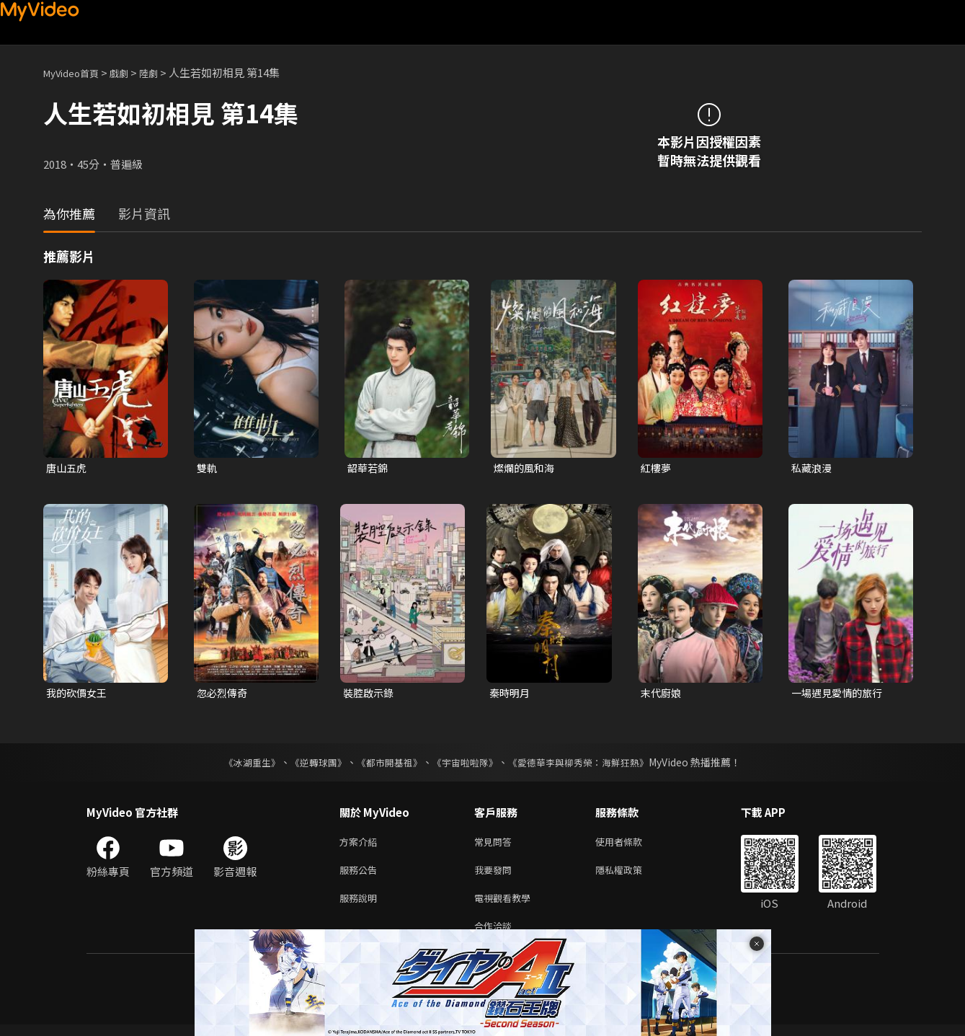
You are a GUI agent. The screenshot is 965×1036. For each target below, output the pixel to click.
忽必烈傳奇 (224, 694)
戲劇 (130, 72)
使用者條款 (631, 845)
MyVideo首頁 (76, 72)
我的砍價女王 (78, 694)
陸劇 (163, 72)
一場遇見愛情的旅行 (840, 694)
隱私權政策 (631, 875)
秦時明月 (511, 694)
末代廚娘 (662, 694)
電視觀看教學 (506, 905)
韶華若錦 (369, 468)
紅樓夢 (657, 468)
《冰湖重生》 (240, 765)
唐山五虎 (67, 468)
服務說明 (361, 905)
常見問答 (495, 845)
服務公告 (361, 875)
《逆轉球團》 (310, 765)
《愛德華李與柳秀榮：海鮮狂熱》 (588, 765)
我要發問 (495, 875)
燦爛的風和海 (526, 468)
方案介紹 (361, 845)
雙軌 (207, 468)
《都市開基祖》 (386, 765)
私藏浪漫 (813, 468)
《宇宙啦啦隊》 (467, 765)
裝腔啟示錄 (370, 694)
